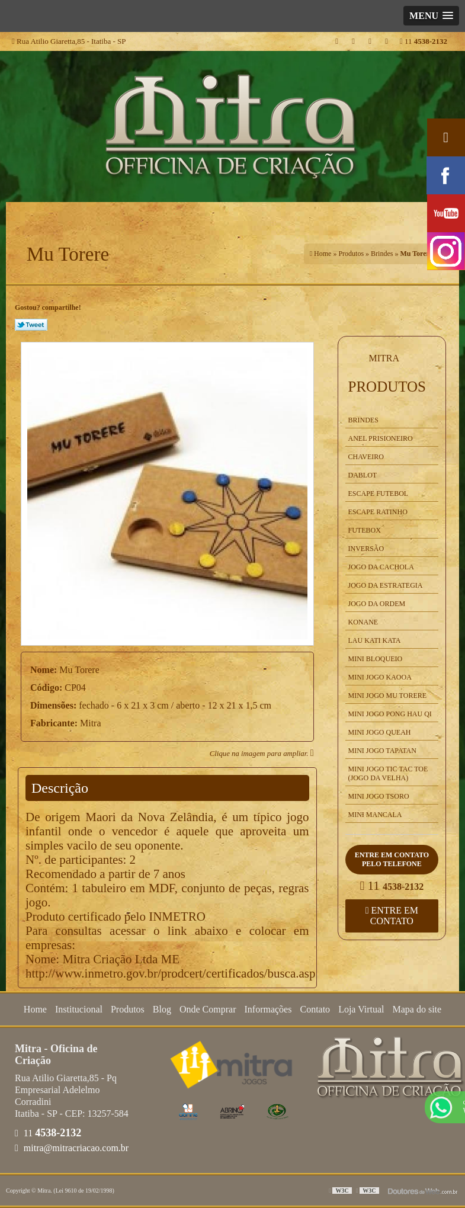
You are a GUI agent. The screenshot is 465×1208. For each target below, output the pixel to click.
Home (35, 1009)
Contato (315, 1009)
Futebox (364, 530)
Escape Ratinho (378, 512)
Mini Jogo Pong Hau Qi (390, 714)
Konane (363, 622)
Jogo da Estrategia (385, 585)
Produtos (387, 387)
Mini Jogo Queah (379, 732)
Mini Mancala (375, 814)
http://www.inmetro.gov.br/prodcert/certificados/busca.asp (170, 973)
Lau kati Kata (374, 640)
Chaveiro (366, 457)
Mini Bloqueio (375, 659)
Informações (267, 1009)
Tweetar (31, 325)
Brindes (363, 420)
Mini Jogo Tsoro (378, 796)
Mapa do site (417, 1009)
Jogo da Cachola (381, 567)
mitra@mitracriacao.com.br (72, 1148)
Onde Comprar (207, 1009)
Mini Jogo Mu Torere (387, 695)
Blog (162, 1009)
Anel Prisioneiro (380, 438)
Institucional (78, 1009)
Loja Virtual (361, 1009)
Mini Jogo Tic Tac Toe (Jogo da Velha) (388, 773)
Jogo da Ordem (377, 604)
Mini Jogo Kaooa (380, 677)
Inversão (366, 548)
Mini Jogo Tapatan (382, 750)
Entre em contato (391, 915)
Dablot (362, 475)
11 (423, 41)
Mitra (384, 358)
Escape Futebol (378, 493)
